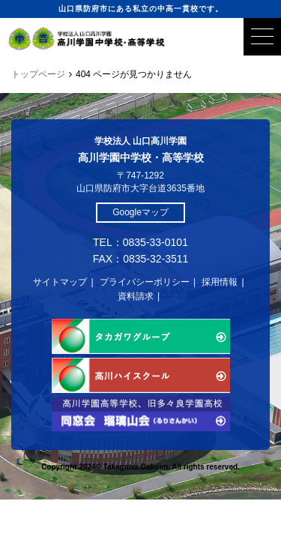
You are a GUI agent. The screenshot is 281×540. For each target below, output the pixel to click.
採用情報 (220, 282)
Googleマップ (140, 212)
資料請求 (136, 296)
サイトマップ (60, 282)
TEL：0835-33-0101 (140, 242)
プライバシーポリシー (145, 282)
